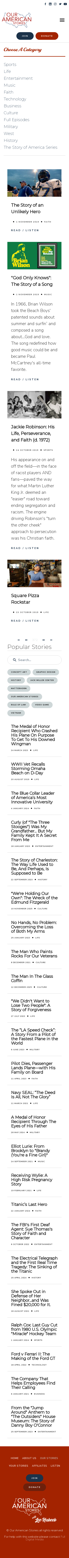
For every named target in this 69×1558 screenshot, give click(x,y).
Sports (48, 450)
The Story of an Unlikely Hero (27, 208)
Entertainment (44, 846)
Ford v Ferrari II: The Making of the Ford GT (33, 1356)
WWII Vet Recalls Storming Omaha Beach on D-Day (28, 768)
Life (46, 612)
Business (39, 1394)
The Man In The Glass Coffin (32, 978)
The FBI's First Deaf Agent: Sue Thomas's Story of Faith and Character (31, 1231)
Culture (42, 908)
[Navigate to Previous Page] (26, 640)
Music (48, 294)
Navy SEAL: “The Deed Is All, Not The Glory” (33, 1095)
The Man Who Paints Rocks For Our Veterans (34, 954)
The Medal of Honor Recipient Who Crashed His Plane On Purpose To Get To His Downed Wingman (34, 735)
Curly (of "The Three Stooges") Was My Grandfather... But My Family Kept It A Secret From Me (34, 831)
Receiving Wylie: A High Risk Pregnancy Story (31, 1179)
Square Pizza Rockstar (25, 599)
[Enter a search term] (38, 659)
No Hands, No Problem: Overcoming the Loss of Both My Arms (34, 927)
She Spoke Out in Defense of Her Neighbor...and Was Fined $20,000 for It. (31, 1298)
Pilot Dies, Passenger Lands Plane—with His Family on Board (33, 1068)
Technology (39, 1365)
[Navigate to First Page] (19, 640)
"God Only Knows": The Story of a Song (32, 281)
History (42, 879)
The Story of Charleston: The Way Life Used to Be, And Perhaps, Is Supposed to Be (34, 867)
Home (15, 1458)
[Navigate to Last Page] (51, 640)
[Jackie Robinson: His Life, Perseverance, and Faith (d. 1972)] (34, 405)
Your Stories (18, 1466)
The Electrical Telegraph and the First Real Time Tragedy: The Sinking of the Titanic (34, 1265)
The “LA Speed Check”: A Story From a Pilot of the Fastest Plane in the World (34, 1037)
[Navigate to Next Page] (44, 640)
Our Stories (49, 1458)
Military (35, 1049)
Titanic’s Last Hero (29, 1204)
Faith (47, 222)
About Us (29, 1458)
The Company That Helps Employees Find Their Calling (33, 1383)
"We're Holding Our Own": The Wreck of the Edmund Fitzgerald (34, 898)
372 (35, 640)
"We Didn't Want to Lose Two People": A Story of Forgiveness (31, 1005)
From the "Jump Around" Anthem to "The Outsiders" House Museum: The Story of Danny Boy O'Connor (33, 1417)
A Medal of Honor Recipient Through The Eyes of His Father (33, 1121)
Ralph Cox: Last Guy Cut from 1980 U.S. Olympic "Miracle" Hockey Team (34, 1329)
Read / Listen (25, 230)
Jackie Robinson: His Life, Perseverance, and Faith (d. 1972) (32, 433)
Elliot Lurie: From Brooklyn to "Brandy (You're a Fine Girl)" (30, 1150)
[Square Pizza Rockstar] (34, 573)
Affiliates (39, 1466)
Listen (55, 1466)
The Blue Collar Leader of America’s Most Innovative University (32, 797)
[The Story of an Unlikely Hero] (34, 183)
